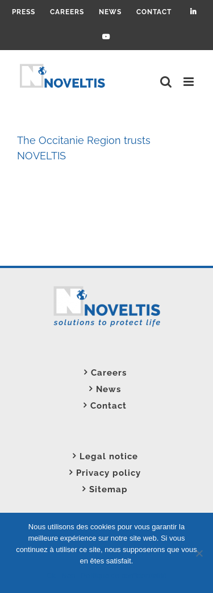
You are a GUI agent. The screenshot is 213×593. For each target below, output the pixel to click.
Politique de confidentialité (123, 575)
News (108, 389)
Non (68, 575)
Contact (108, 406)
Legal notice (109, 456)
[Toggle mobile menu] (189, 82)
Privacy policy (108, 473)
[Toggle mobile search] (166, 82)
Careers (109, 373)
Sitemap (108, 489)
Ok (51, 575)
